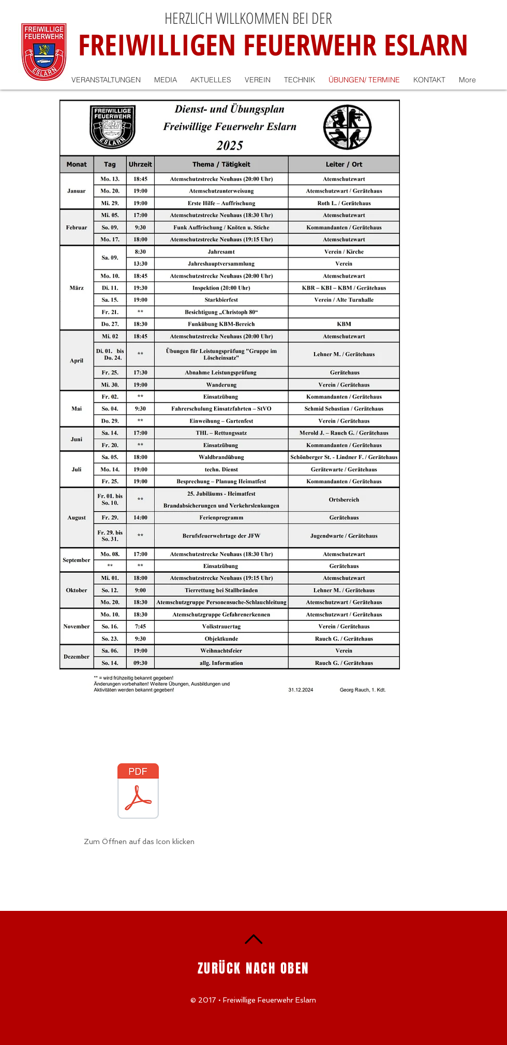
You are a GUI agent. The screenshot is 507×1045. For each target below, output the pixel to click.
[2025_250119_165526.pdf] (138, 792)
